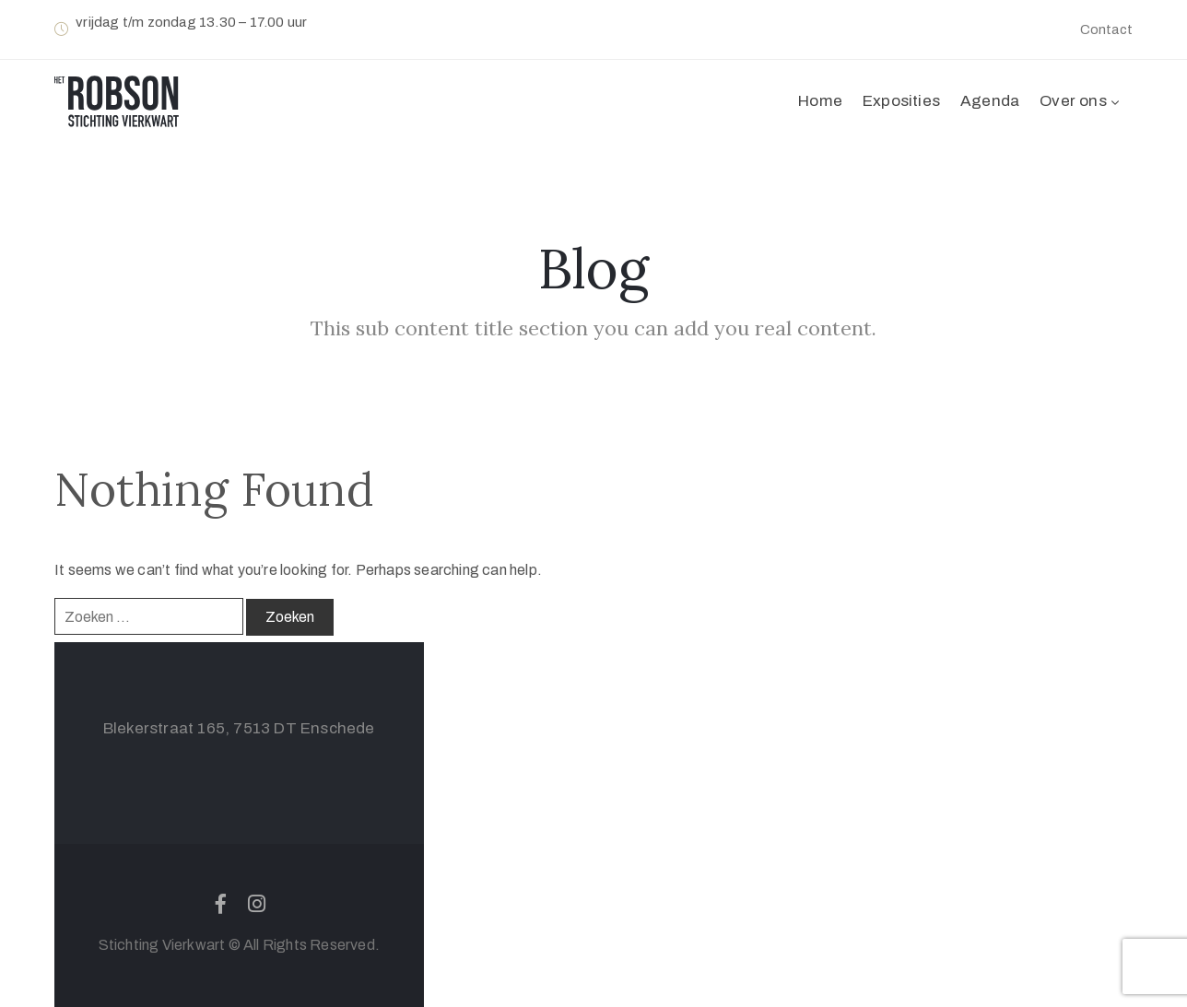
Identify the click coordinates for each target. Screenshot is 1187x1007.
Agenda (989, 101)
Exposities (901, 101)
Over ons (1081, 101)
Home (820, 101)
